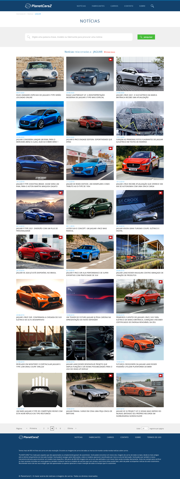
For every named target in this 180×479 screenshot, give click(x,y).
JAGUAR (38, 14)
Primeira (33, 428)
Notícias (81, 6)
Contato (128, 6)
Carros (114, 6)
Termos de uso (154, 437)
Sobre (142, 6)
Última (70, 428)
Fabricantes (98, 6)
